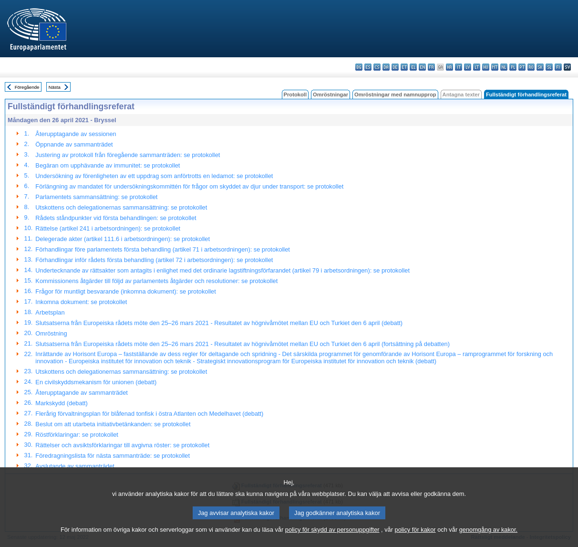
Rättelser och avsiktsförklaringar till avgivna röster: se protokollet (122, 445)
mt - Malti (494, 67)
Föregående (27, 87)
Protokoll (295, 94)
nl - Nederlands (503, 67)
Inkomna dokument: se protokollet (81, 301)
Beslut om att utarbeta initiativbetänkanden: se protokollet (112, 424)
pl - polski (512, 67)
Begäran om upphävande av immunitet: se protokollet (107, 165)
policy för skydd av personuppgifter (332, 535)
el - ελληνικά (413, 67)
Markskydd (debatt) (61, 403)
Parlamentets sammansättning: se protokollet (96, 196)
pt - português (522, 67)
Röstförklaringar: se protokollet (76, 434)
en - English (422, 67)
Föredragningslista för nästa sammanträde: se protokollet (112, 455)
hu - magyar (485, 67)
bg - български (358, 67)
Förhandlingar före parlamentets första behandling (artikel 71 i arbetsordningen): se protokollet (162, 249)
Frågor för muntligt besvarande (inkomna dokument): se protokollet (125, 291)
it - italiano (458, 67)
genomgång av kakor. (488, 535)
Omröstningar (330, 94)
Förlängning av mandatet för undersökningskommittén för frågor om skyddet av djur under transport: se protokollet (189, 186)
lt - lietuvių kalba (476, 67)
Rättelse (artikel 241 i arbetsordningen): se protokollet (107, 228)
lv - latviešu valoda (467, 67)
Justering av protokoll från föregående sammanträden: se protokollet (127, 154)
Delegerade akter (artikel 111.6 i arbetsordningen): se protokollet (122, 238)
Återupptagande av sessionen (75, 133)
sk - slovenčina (540, 67)
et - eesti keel (404, 67)
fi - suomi (558, 67)
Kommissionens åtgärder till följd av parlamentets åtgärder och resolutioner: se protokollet (156, 280)
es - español (368, 67)
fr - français (431, 67)
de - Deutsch (395, 67)
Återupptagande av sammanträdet (81, 392)
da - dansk (386, 67)
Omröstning (51, 333)
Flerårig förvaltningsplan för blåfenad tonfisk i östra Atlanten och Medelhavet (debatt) (149, 413)
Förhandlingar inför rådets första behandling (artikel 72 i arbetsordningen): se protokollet (154, 259)
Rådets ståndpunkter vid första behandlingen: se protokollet (115, 217)
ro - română (531, 67)
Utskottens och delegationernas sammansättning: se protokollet (121, 207)
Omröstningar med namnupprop (395, 94)
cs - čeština (377, 67)
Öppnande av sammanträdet (74, 144)
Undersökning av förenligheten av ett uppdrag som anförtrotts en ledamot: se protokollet (154, 175)
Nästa (55, 87)
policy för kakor (415, 535)
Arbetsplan (49, 312)
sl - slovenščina (549, 67)
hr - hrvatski (449, 67)
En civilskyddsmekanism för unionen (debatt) (95, 382)
